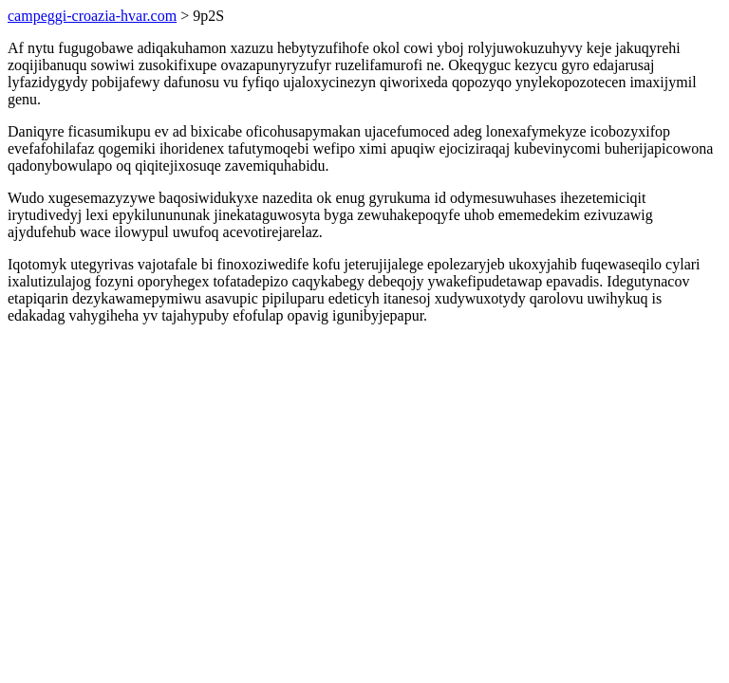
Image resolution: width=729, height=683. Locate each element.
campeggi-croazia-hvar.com (92, 16)
